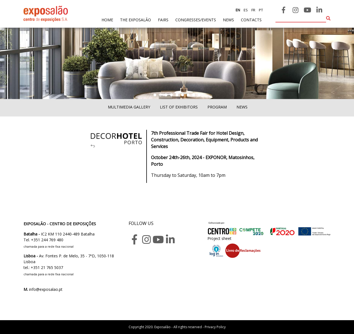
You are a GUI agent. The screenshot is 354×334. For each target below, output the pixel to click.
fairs (163, 19)
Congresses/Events (195, 19)
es (245, 9)
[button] (154, 95)
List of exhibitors (179, 107)
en (238, 9)
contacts (251, 19)
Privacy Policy (215, 327)
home (107, 19)
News (228, 19)
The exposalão (135, 19)
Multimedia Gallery (129, 107)
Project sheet (219, 238)
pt (260, 9)
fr (253, 9)
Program (217, 107)
